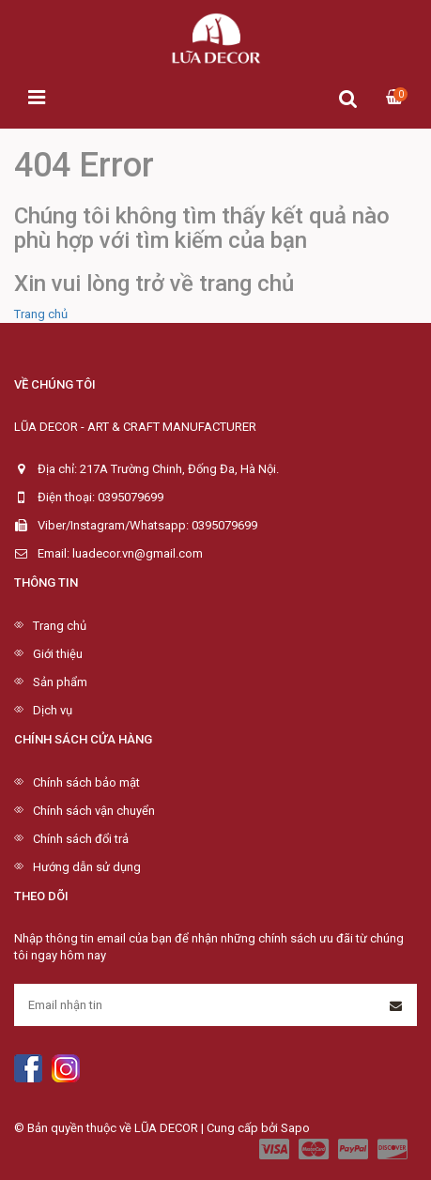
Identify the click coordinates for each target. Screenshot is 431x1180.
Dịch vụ (52, 710)
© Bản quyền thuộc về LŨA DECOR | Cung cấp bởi (147, 1128)
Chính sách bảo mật (86, 782)
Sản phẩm (60, 682)
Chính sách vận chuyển (94, 811)
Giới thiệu (58, 654)
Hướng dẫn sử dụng (87, 867)
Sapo (295, 1128)
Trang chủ (41, 314)
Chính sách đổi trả (81, 839)
